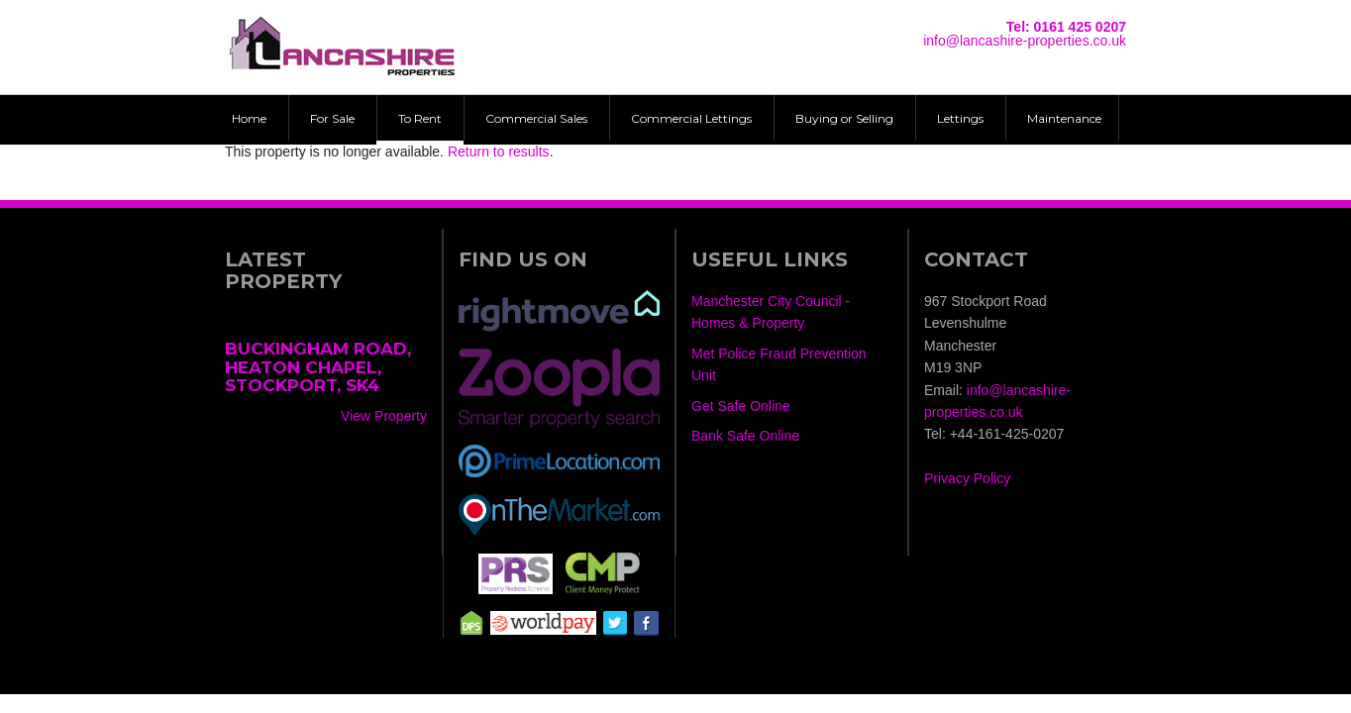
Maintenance (1064, 118)
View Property (384, 416)
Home (249, 118)
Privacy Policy (967, 478)
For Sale (332, 118)
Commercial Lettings (691, 118)
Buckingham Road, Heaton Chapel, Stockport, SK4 (318, 367)
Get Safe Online (740, 406)
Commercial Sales (536, 118)
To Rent (420, 118)
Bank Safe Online (745, 436)
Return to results (499, 151)
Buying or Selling (844, 118)
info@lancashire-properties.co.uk (1024, 41)
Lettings (960, 118)
